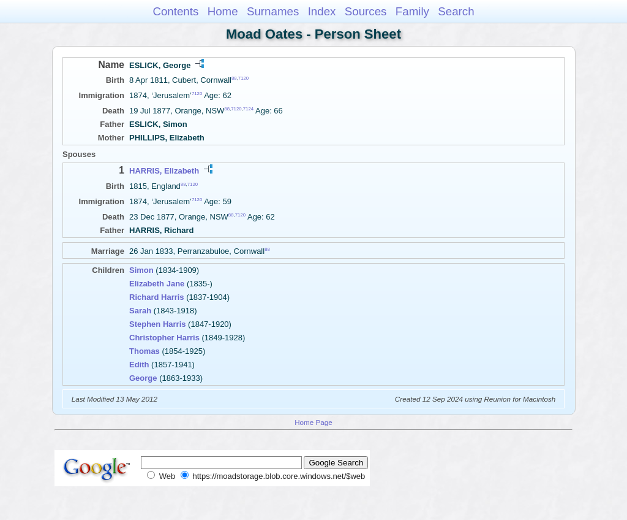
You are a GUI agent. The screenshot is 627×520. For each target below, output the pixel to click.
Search (456, 11)
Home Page (313, 422)
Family (412, 11)
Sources (366, 11)
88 (234, 78)
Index (322, 11)
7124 (248, 109)
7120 (243, 78)
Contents (175, 11)
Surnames (273, 11)
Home (223, 11)
